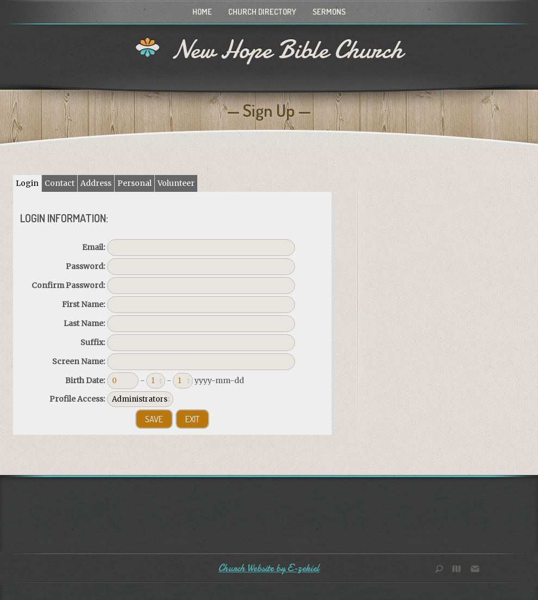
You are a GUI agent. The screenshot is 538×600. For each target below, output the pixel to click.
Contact (59, 183)
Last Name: (84, 323)
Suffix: (92, 342)
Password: (85, 266)
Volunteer (176, 183)
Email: (93, 247)
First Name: (83, 304)
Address (95, 183)
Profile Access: (77, 399)
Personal (134, 183)
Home (202, 12)
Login (27, 183)
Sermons (329, 12)
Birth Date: (85, 380)
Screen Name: (78, 361)
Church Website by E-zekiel (269, 568)
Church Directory (262, 12)
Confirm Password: (68, 285)
